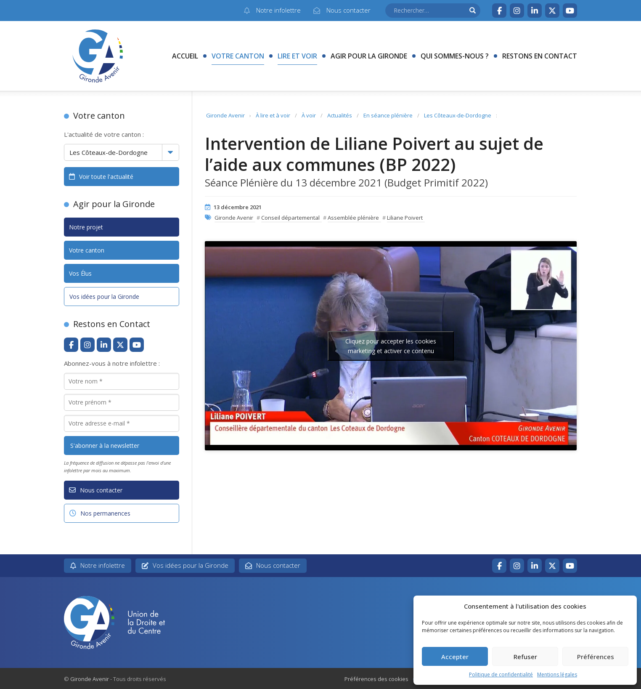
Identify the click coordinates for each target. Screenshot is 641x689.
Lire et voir (297, 56)
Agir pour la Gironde (369, 56)
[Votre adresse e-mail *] (121, 423)
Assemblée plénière (353, 217)
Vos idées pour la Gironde (104, 297)
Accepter (455, 656)
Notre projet (86, 227)
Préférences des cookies (376, 679)
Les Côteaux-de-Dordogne (457, 115)
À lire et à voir (273, 115)
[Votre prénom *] (121, 402)
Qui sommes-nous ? (455, 56)
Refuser (525, 656)
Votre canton (238, 56)
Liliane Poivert (405, 217)
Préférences (595, 656)
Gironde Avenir (225, 115)
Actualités (339, 115)
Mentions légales (557, 674)
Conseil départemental (290, 217)
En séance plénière (388, 115)
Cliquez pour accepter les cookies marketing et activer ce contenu (390, 346)
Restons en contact (539, 56)
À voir (309, 115)
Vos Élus (80, 273)
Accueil (185, 56)
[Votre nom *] (121, 381)
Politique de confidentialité (501, 674)
